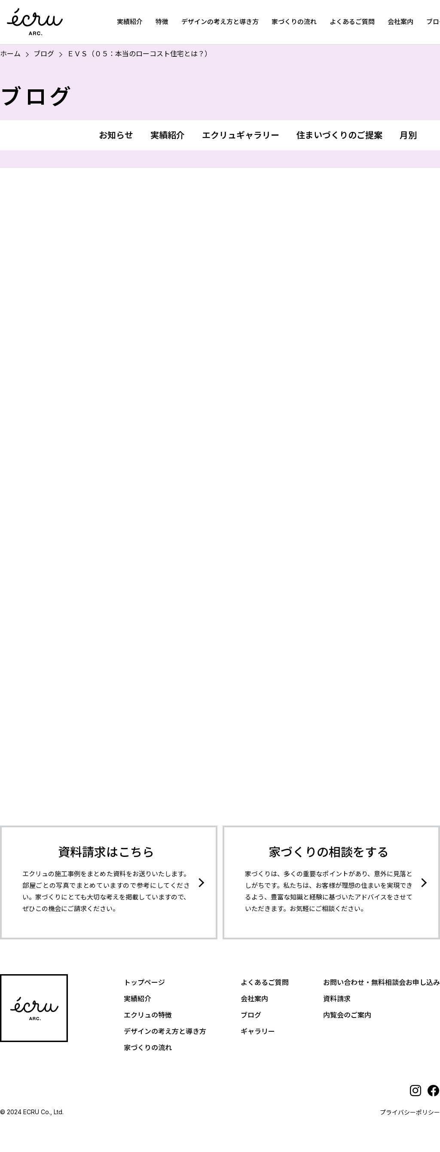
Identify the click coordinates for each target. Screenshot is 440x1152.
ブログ (44, 53)
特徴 (162, 22)
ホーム (10, 53)
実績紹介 (130, 22)
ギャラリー (258, 1031)
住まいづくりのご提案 (339, 135)
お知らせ (116, 135)
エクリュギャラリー (240, 135)
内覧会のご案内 (347, 1015)
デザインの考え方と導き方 (220, 22)
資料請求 (337, 998)
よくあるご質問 (352, 22)
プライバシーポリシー (410, 1112)
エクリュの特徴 (148, 1015)
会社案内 (400, 22)
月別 (408, 135)
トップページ (144, 982)
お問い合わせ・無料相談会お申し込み (381, 982)
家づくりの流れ (294, 22)
